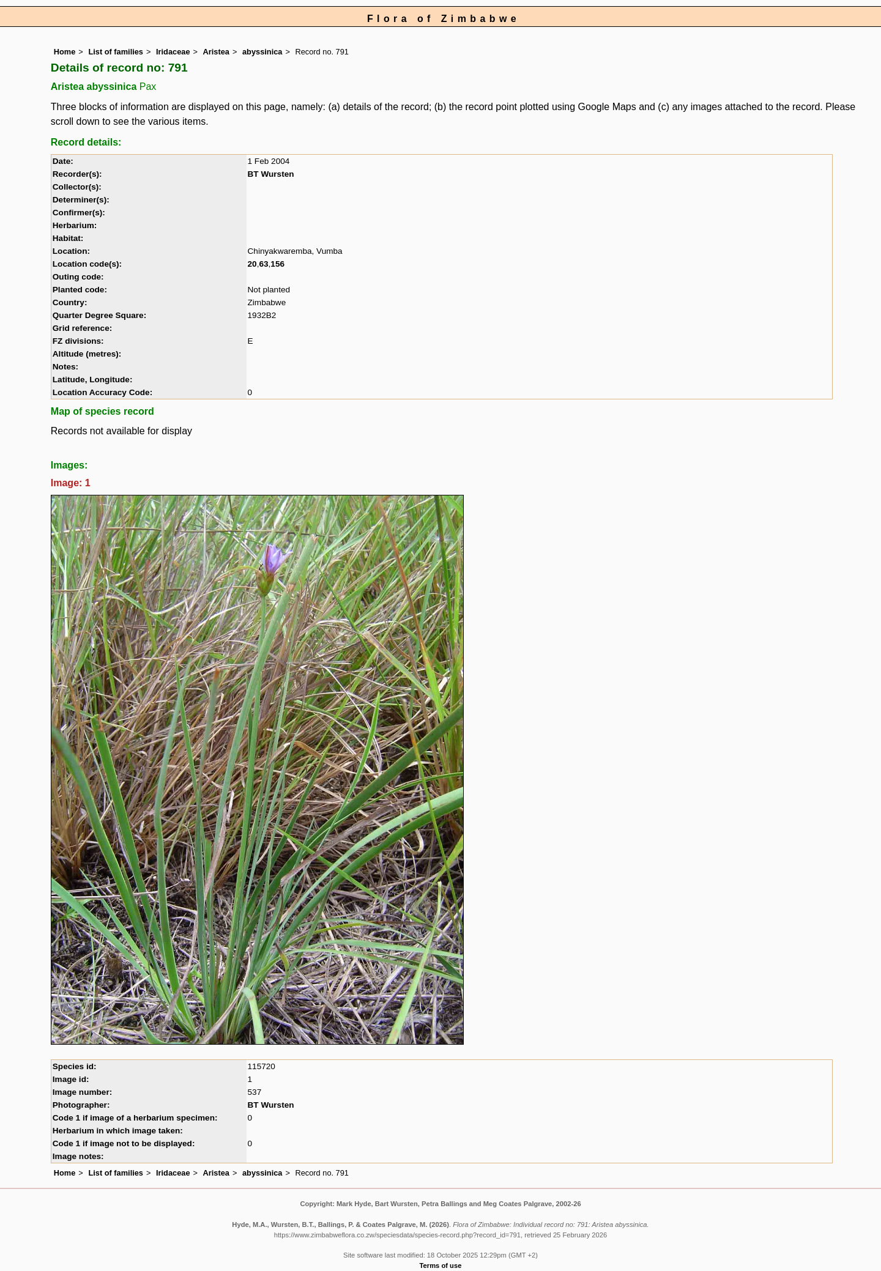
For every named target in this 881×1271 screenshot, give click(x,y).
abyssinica (262, 51)
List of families (115, 51)
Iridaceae (173, 51)
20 (252, 264)
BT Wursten (271, 174)
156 (277, 264)
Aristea (216, 51)
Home (65, 51)
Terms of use (441, 1265)
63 (263, 264)
